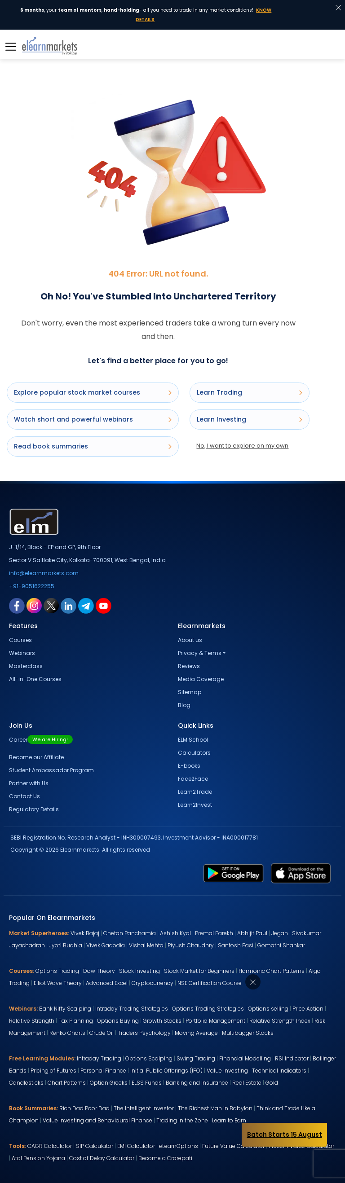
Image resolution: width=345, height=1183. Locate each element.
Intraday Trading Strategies (131, 1008)
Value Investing (227, 1070)
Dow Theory (99, 971)
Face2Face (193, 779)
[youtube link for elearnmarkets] (103, 605)
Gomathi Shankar (281, 945)
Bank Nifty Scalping (65, 1008)
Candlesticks (26, 1082)
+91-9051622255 (31, 586)
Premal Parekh (214, 933)
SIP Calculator (94, 1146)
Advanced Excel (107, 983)
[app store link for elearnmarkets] (301, 872)
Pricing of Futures (53, 1070)
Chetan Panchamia (129, 933)
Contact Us (24, 796)
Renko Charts (67, 1033)
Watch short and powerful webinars (93, 419)
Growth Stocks (162, 1021)
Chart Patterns (67, 1082)
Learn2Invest (195, 805)
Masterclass (26, 666)
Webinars (22, 653)
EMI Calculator (136, 1146)
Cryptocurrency (152, 983)
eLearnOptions (178, 1146)
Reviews (189, 666)
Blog (184, 705)
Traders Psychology (144, 1033)
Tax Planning (75, 1021)
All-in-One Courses (35, 679)
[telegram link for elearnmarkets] (86, 605)
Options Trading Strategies (208, 1008)
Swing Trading (196, 1058)
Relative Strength (31, 1021)
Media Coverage (201, 679)
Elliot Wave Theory (58, 983)
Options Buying (118, 1021)
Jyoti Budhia (65, 945)
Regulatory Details (34, 809)
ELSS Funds (147, 1082)
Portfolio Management (215, 1021)
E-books (189, 766)
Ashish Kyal (175, 933)
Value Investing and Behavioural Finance (97, 1120)
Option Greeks (109, 1082)
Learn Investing (249, 419)
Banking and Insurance (197, 1082)
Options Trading (57, 971)
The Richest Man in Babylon (215, 1108)
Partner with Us (29, 783)
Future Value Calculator (233, 1146)
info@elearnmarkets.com (44, 573)
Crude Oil (101, 1033)
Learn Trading (249, 392)
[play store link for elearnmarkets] (233, 872)
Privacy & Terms (199, 653)
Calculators (194, 752)
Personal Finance (103, 1070)
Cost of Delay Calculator (101, 1158)
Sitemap (189, 692)
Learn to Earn (229, 1120)
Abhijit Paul (252, 933)
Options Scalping (148, 1058)
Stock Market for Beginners (199, 971)
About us (190, 640)
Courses (20, 640)
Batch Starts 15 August (284, 1134)
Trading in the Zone (182, 1120)
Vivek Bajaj (85, 933)
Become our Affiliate (36, 757)
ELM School (193, 739)
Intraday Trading (99, 1058)
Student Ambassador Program (51, 770)
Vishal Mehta (146, 945)
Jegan (279, 933)
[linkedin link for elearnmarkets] (68, 605)
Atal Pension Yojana (38, 1158)
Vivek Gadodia (105, 945)
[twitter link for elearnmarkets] (51, 605)
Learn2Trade (195, 792)
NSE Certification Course (209, 983)
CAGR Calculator (49, 1146)
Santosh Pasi (235, 945)
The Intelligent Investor (144, 1108)
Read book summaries (93, 446)
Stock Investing (139, 971)
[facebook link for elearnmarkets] (17, 605)
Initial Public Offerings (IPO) (166, 1070)
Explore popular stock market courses (93, 392)
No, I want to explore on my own (242, 445)
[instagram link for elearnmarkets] (34, 605)
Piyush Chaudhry (191, 945)
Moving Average (196, 1033)
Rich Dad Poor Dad (84, 1108)
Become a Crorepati (165, 1158)
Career (41, 739)
